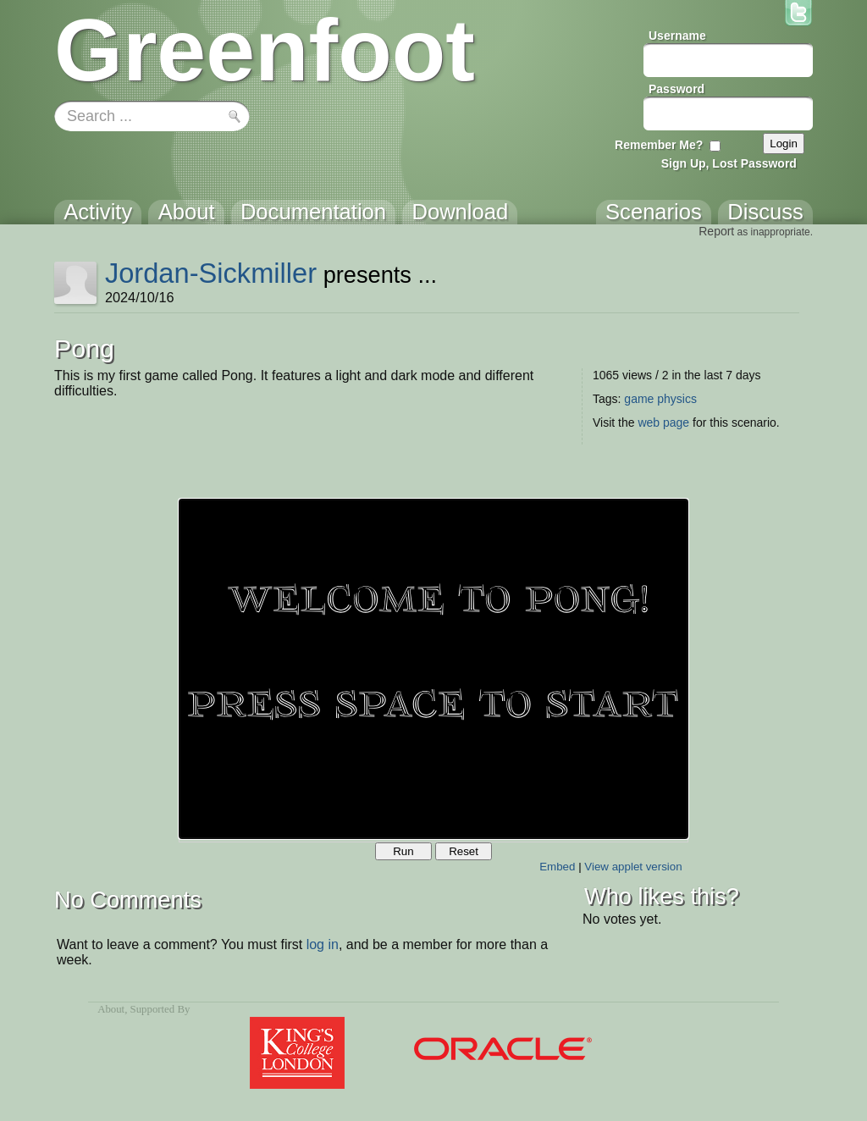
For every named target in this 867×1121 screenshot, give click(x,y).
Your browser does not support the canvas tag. (433, 669)
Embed (557, 866)
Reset (463, 851)
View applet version (633, 866)
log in (322, 944)
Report (716, 231)
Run (403, 851)
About (110, 1009)
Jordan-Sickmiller (211, 273)
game (639, 399)
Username (677, 35)
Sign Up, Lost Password (729, 163)
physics (677, 399)
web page (663, 422)
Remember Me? (659, 145)
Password (676, 89)
